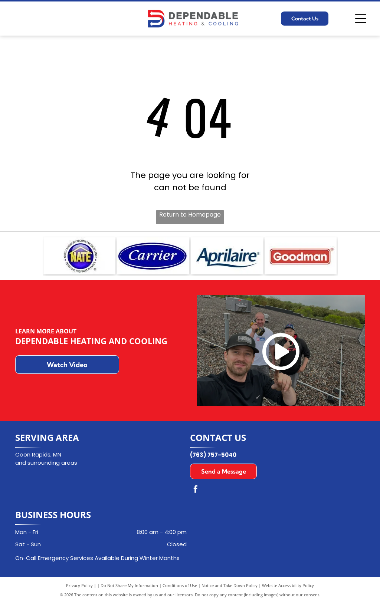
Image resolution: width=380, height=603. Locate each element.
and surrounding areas (46, 463)
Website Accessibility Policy (288, 585)
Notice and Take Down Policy (230, 585)
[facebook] (195, 490)
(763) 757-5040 (213, 455)
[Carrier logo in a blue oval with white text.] (153, 255)
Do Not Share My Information (129, 585)
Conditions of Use (180, 585)
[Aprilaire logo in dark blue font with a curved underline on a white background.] (227, 255)
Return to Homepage (190, 214)
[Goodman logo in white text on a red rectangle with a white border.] (301, 255)
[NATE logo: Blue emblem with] (79, 255)
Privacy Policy (79, 585)
